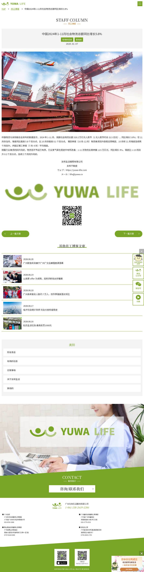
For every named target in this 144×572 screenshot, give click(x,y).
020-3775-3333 (86, 522)
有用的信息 (12, 361)
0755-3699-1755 (86, 535)
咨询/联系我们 (72, 488)
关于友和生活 (13, 379)
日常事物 (11, 370)
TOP (4, 8)
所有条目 (11, 352)
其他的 (10, 388)
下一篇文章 (128, 233)
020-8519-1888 (9, 522)
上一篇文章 (15, 233)
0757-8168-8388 (9, 535)
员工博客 (15, 8)
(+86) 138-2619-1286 (77, 507)
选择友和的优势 (138, 263)
